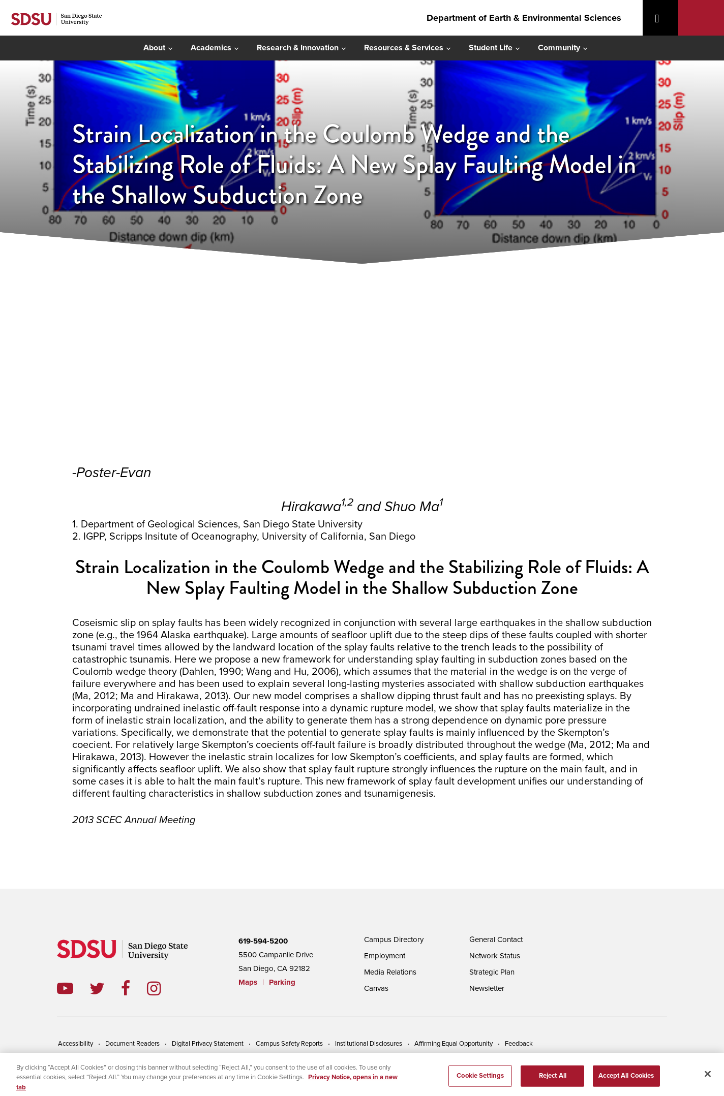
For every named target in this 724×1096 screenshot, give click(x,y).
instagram (162, 988)
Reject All (552, 1079)
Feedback (519, 1044)
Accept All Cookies (626, 1079)
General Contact (496, 939)
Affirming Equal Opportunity (453, 1044)
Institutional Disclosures (368, 1044)
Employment (384, 955)
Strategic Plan (492, 972)
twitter (105, 988)
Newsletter (486, 988)
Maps (247, 982)
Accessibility (75, 1044)
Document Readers (132, 1044)
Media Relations (390, 972)
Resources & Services (403, 48)
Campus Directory (394, 939)
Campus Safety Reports (289, 1044)
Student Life (490, 48)
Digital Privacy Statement (208, 1044)
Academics (211, 48)
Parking (282, 982)
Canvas (376, 988)
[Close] (708, 1077)
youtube (65, 988)
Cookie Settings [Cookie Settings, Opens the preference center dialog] (480, 1079)
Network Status (494, 955)
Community (559, 48)
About (154, 48)
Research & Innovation (298, 48)
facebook (134, 988)
